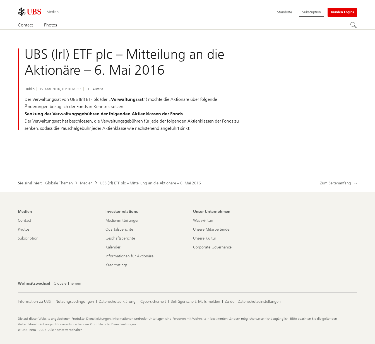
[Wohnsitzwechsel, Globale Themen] (67, 283)
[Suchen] (353, 25)
